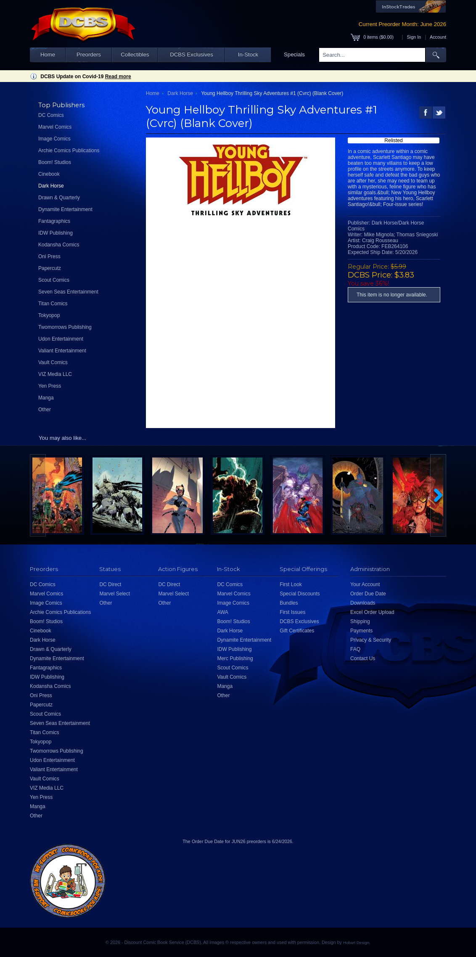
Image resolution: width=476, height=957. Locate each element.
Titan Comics (53, 304)
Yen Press (49, 386)
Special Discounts (300, 594)
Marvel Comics (54, 127)
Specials (294, 54)
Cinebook (49, 174)
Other (44, 409)
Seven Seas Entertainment (68, 292)
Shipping (360, 621)
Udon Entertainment (60, 339)
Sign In (414, 37)
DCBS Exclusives (191, 54)
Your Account (365, 584)
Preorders (89, 54)
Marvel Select (114, 594)
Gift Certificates (297, 631)
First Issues (292, 612)
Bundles (289, 603)
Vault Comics (53, 362)
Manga (46, 398)
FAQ (355, 649)
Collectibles (135, 54)
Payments (361, 631)
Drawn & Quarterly (59, 198)
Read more (118, 76)
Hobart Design (356, 942)
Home (47, 54)
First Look (291, 584)
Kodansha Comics (58, 245)
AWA (222, 612)
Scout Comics (53, 280)
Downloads (362, 603)
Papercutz (49, 268)
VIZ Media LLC (55, 374)
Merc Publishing (235, 658)
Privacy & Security (370, 640)
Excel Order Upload (372, 612)
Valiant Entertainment (62, 351)
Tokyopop (49, 315)
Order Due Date (368, 594)
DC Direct (110, 584)
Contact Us (362, 658)
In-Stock (248, 54)
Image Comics (54, 139)
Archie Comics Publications (68, 150)
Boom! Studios (54, 162)
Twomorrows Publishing (65, 327)
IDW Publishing (55, 233)
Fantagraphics (54, 221)
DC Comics (51, 115)
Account (438, 37)
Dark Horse (51, 186)
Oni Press (49, 256)
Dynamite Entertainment (65, 209)
